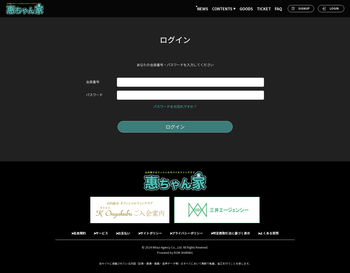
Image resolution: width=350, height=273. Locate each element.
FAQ (278, 9)
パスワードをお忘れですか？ (175, 106)
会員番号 (92, 81)
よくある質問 (280, 230)
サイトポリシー (150, 230)
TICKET (264, 9)
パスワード (94, 94)
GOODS (246, 9)
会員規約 (70, 230)
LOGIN (334, 8)
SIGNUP (304, 8)
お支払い (120, 230)
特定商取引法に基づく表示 (238, 230)
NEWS (202, 9)
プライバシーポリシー (190, 230)
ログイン (175, 126)
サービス (95, 230)
